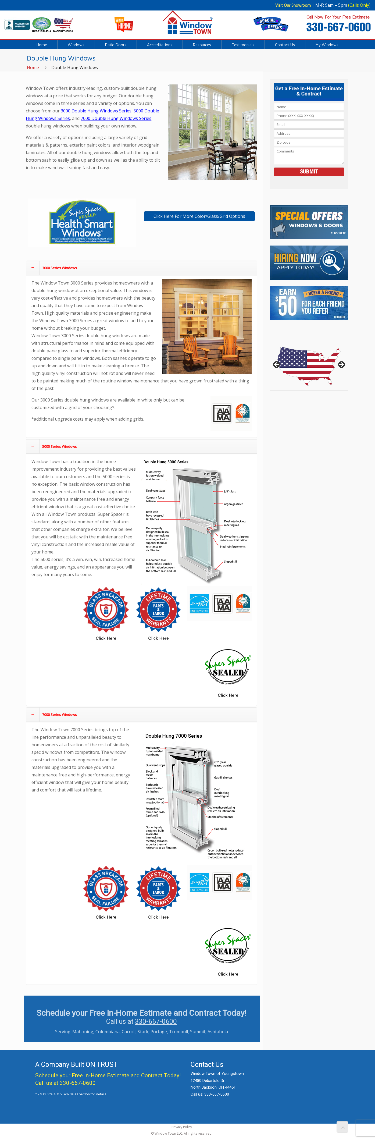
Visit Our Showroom (293, 5)
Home (33, 67)
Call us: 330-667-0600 (210, 1094)
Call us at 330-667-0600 (65, 1083)
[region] (309, 366)
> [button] (341, 365)
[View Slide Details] (309, 366)
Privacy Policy (182, 1127)
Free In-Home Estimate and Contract (117, 1075)
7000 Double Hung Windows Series (116, 118)
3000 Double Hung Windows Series (96, 111)
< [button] (277, 365)
